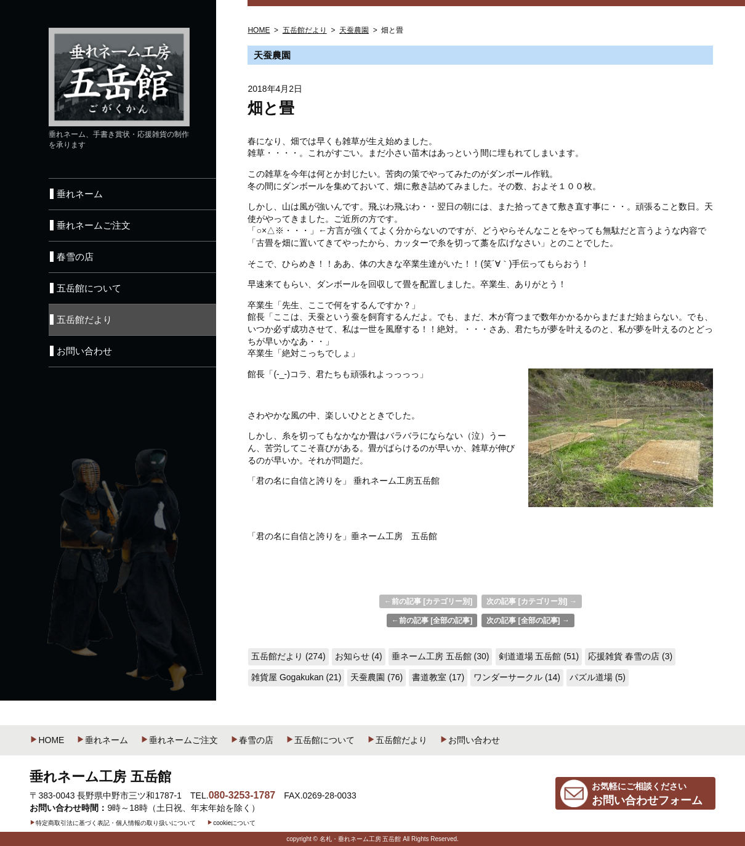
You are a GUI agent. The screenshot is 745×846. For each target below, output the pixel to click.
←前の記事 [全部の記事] (432, 620)
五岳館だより (397, 740)
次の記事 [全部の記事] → (528, 620)
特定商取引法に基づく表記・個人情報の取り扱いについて (113, 823)
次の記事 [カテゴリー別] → (531, 601)
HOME (47, 740)
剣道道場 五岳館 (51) (539, 656)
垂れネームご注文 (179, 740)
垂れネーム (102, 740)
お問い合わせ (470, 740)
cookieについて (231, 823)
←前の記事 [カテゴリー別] (428, 601)
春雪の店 (251, 740)
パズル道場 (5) (598, 677)
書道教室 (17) (438, 677)
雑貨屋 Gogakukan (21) (296, 677)
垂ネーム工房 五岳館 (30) (440, 656)
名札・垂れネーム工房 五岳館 (360, 839)
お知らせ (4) (358, 656)
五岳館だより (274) (288, 656)
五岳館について (320, 740)
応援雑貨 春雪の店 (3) (630, 656)
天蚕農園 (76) (376, 677)
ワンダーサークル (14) (516, 677)
